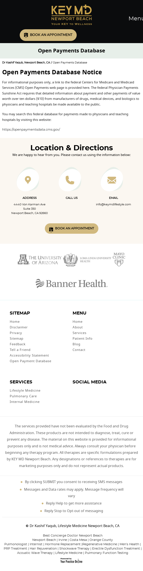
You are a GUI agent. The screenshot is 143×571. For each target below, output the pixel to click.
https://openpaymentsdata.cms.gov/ (31, 129)
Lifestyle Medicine (25, 390)
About (78, 327)
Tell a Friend (20, 349)
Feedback (18, 344)
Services (79, 333)
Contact (79, 349)
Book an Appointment (51, 35)
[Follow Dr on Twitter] (80, 390)
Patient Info (83, 338)
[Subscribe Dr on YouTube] (84, 390)
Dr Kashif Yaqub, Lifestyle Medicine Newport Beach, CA (74, 526)
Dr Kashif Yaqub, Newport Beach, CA (26, 62)
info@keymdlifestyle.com (113, 204)
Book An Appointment (74, 228)
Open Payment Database (30, 361)
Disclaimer (19, 327)
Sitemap (16, 338)
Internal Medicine (25, 401)
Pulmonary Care (23, 396)
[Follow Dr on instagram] (89, 390)
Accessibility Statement (29, 355)
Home (15, 321)
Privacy (16, 333)
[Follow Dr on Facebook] (75, 390)
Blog (76, 344)
